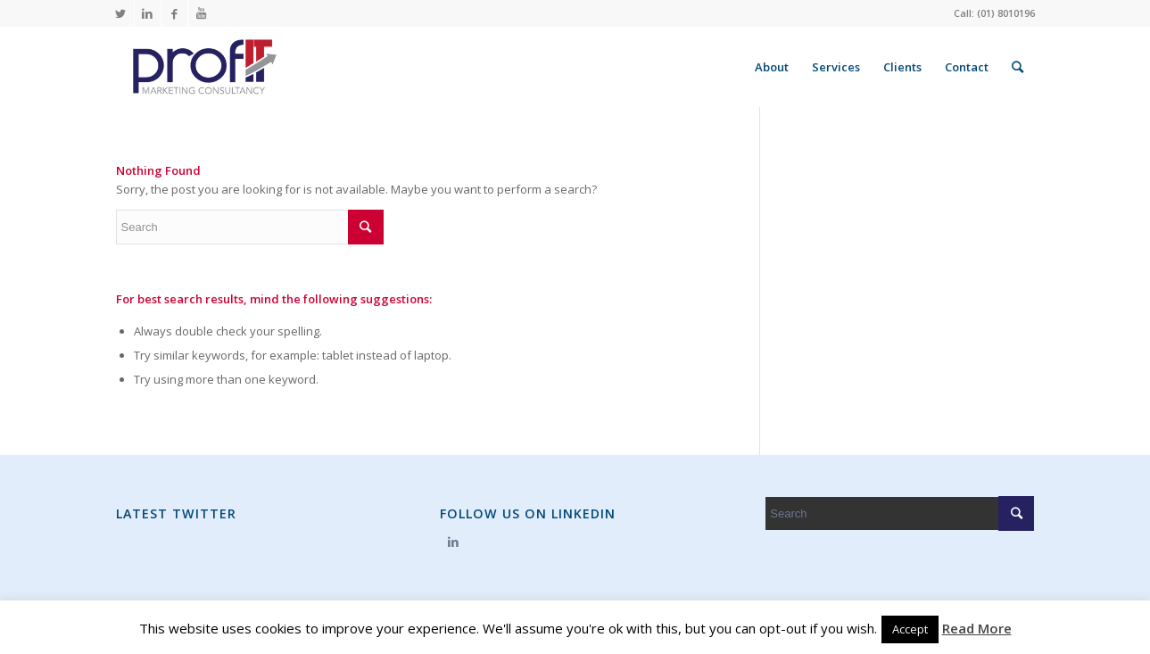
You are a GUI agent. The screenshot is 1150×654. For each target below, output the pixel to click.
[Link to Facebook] (174, 13)
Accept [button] (910, 629)
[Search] (1017, 67)
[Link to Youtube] (201, 13)
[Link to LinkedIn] (148, 13)
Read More (977, 628)
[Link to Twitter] (121, 13)
